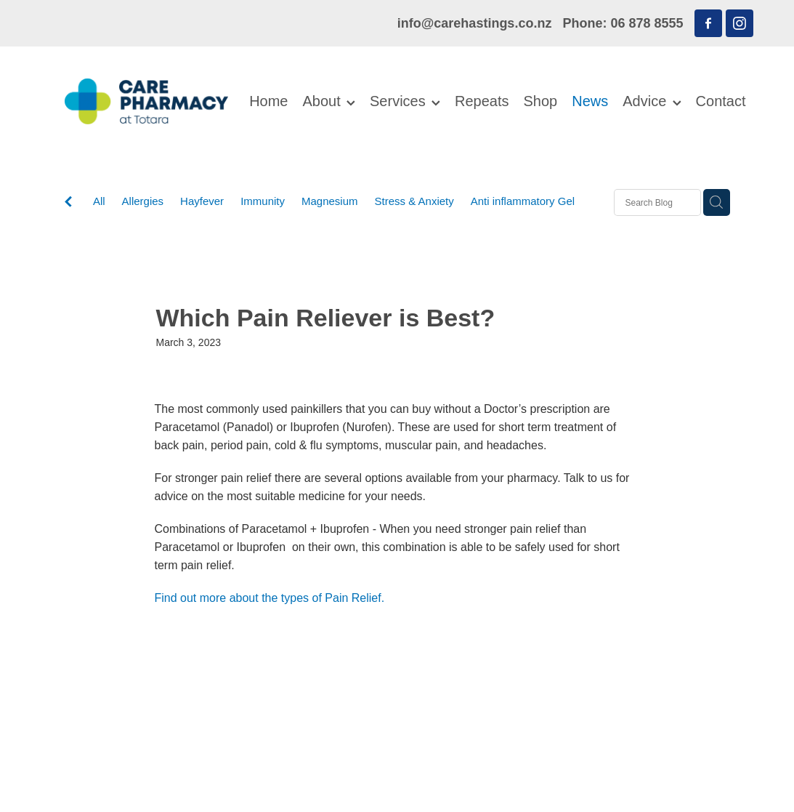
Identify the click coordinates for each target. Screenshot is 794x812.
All (99, 201)
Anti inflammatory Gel (523, 201)
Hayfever (202, 201)
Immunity (262, 201)
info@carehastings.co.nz (474, 23)
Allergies (143, 201)
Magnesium (329, 201)
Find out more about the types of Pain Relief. (270, 598)
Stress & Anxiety (414, 201)
